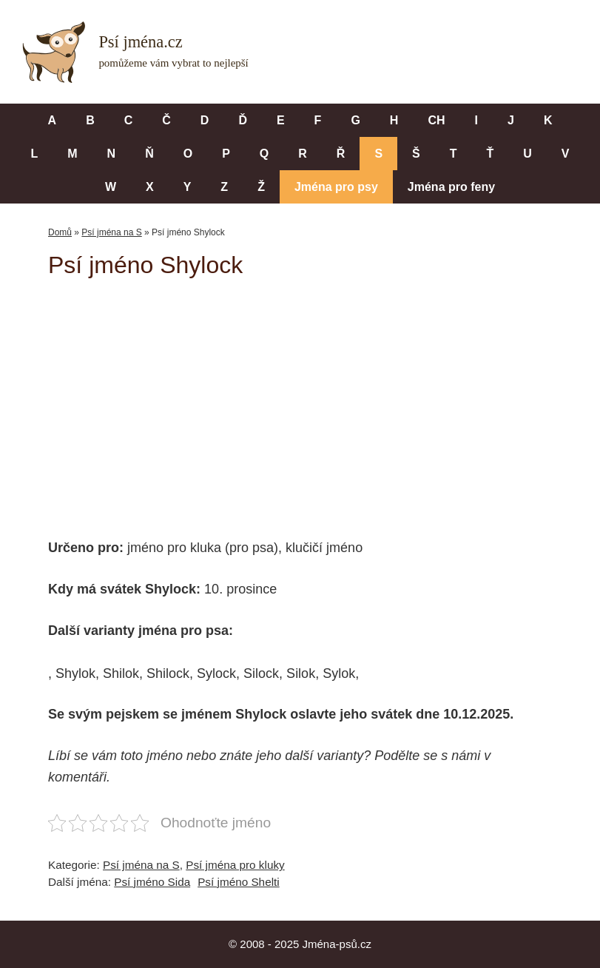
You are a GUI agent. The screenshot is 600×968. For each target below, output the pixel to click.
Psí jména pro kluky (235, 864)
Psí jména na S (111, 232)
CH (436, 120)
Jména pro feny (451, 187)
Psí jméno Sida (152, 881)
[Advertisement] (324, 398)
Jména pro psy (336, 187)
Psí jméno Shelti (239, 881)
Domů (60, 232)
